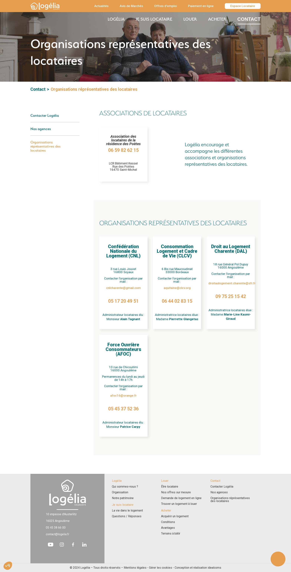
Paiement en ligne (201, 6)
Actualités (101, 6)
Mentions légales (135, 567)
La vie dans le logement (127, 510)
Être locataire (169, 486)
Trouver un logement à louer (179, 503)
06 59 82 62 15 (123, 150)
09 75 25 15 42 (230, 296)
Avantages (168, 527)
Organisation (120, 492)
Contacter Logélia (44, 115)
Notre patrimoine (123, 498)
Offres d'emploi (165, 6)
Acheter (217, 19)
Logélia (116, 19)
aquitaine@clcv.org (177, 288)
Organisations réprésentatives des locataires (45, 146)
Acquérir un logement (175, 516)
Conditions (168, 522)
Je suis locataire (154, 19)
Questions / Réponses (126, 516)
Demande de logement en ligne (181, 498)
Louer (190, 19)
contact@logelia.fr (57, 534)
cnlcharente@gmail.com (123, 288)
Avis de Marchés (131, 6)
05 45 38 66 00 (56, 527)
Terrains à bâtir (170, 533)
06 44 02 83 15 (177, 301)
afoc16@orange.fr (123, 395)
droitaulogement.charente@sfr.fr (232, 283)
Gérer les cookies (160, 567)
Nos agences (40, 129)
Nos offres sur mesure (176, 492)
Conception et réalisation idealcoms (198, 567)
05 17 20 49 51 (123, 301)
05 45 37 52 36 (123, 408)
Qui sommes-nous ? (125, 486)
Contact (249, 19)
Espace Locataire (242, 6)
